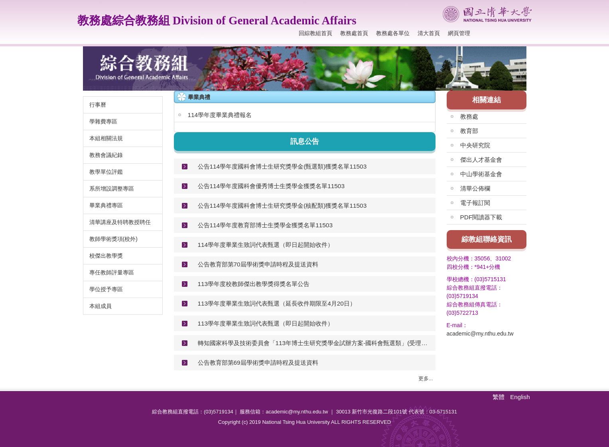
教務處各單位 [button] (393, 33)
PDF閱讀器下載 (481, 217)
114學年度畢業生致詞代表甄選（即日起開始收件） (266, 244)
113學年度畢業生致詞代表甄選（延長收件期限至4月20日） (277, 303)
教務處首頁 (354, 33)
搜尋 (524, 33)
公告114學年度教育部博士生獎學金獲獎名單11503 (265, 225)
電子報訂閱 (475, 202)
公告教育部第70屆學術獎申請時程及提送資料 (258, 264)
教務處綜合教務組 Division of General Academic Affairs (217, 20)
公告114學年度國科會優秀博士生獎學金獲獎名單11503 (271, 186)
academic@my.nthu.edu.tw (480, 333)
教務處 (469, 116)
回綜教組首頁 (315, 33)
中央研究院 (475, 145)
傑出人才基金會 (481, 159)
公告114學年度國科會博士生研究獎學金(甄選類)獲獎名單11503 (282, 166)
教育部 (469, 130)
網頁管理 (459, 33)
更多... (425, 378)
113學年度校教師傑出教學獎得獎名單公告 (254, 283)
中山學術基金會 (481, 174)
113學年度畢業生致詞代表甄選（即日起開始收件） (266, 323)
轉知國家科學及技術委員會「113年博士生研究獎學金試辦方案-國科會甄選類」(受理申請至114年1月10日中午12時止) (314, 343)
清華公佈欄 (475, 188)
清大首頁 (429, 33)
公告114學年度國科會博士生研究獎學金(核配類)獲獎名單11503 (282, 205)
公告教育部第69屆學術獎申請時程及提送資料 (258, 362)
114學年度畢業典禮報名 (220, 114)
